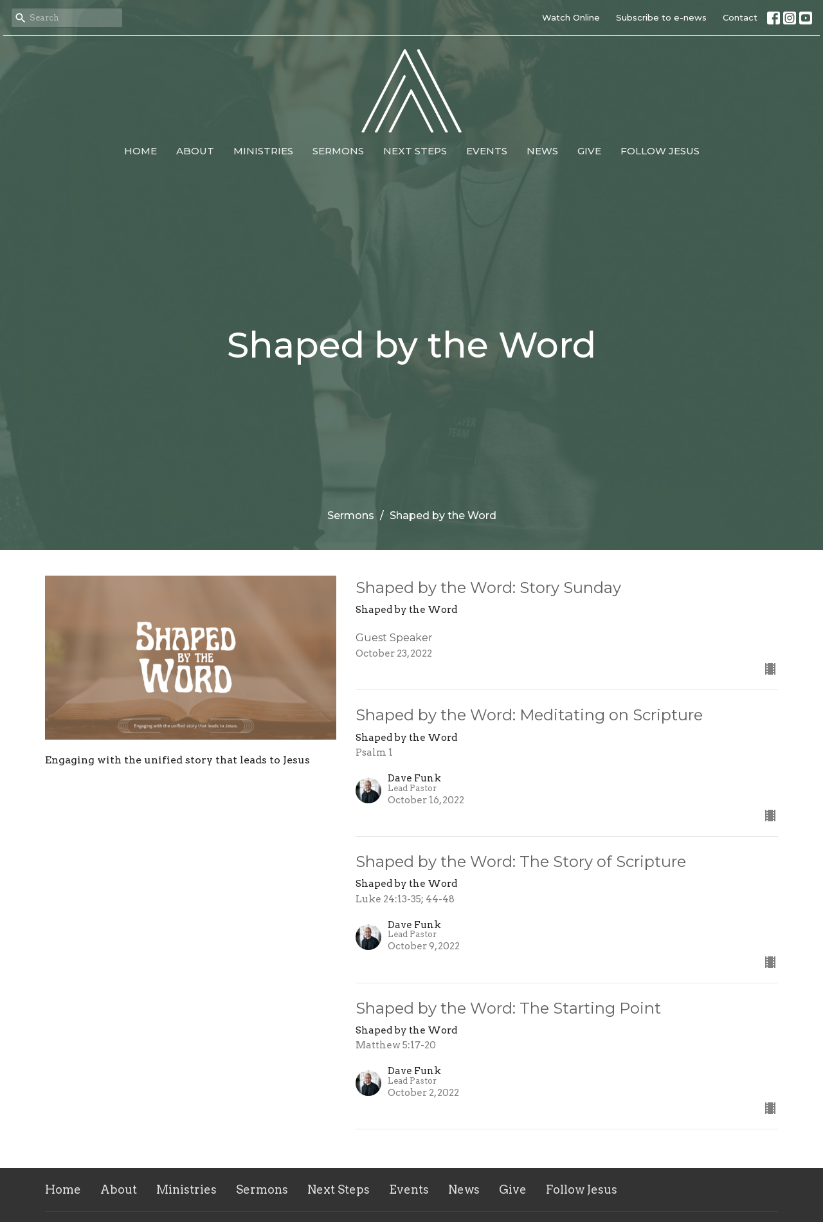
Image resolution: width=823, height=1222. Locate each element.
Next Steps (415, 151)
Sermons (338, 151)
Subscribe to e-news (661, 17)
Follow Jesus (660, 151)
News (542, 151)
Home (140, 151)
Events (486, 151)
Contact (740, 17)
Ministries (263, 151)
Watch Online (571, 17)
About (195, 151)
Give (589, 151)
